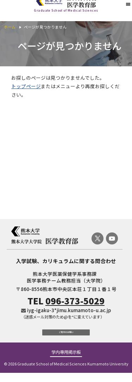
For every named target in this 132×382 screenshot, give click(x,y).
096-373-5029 (75, 301)
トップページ (26, 86)
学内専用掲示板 (66, 361)
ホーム (9, 27)
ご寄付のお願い (66, 336)
